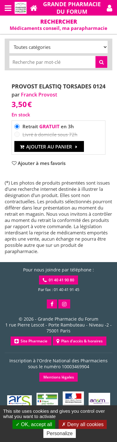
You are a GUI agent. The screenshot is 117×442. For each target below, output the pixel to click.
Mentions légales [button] (58, 377)
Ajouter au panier (49, 146)
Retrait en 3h (48, 126)
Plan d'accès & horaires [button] (79, 341)
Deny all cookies (83, 424)
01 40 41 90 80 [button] (58, 280)
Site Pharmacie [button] (30, 341)
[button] (109, 7)
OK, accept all (34, 424)
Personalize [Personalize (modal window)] (59, 433)
